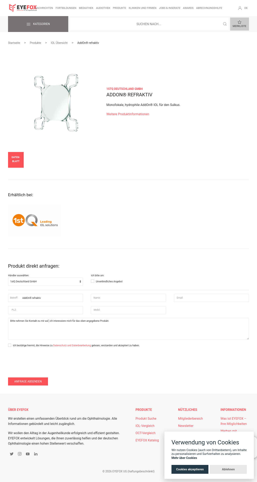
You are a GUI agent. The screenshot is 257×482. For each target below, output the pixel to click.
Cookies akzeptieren (190, 469)
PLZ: (14, 309)
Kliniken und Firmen (142, 7)
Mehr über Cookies (184, 458)
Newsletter (186, 426)
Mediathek (86, 7)
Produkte (119, 7)
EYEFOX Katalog (147, 440)
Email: (180, 297)
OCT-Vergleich (145, 433)
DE (246, 7)
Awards (188, 7)
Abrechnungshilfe (209, 7)
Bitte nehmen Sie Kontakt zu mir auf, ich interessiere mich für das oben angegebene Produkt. (128, 329)
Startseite (14, 42)
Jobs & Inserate (170, 7)
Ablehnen (228, 469)
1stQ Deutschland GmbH (124, 88)
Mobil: (97, 309)
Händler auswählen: (18, 275)
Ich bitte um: (97, 275)
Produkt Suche (146, 418)
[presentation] (38, 359)
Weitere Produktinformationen (127, 114)
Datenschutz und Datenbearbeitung (72, 345)
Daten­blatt (16, 159)
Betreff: (14, 297)
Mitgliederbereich (190, 418)
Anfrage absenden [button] (28, 381)
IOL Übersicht (59, 42)
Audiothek (103, 7)
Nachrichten (44, 7)
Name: (97, 297)
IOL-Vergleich (145, 426)
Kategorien (38, 24)
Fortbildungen (66, 7)
